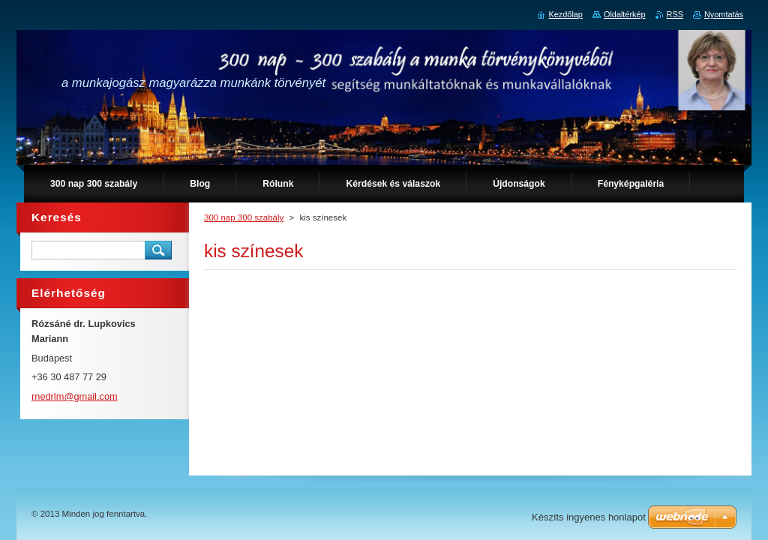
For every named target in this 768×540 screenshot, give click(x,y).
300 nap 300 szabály (244, 217)
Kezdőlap (566, 14)
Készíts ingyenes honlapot (589, 517)
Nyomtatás (723, 14)
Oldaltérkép (625, 14)
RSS (675, 14)
